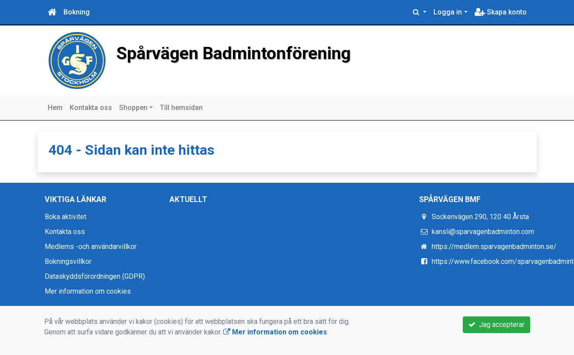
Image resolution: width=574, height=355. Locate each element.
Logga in (447, 12)
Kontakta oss (91, 107)
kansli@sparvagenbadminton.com (483, 231)
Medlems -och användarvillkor (91, 246)
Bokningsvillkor (68, 261)
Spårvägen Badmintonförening (233, 53)
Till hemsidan (181, 107)
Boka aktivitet (65, 217)
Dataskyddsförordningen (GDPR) (95, 276)
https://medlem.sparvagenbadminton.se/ (494, 246)
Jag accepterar (496, 324)
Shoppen (133, 107)
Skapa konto (501, 12)
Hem (55, 107)
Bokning (76, 12)
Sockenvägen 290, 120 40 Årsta (480, 217)
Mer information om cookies (88, 291)
